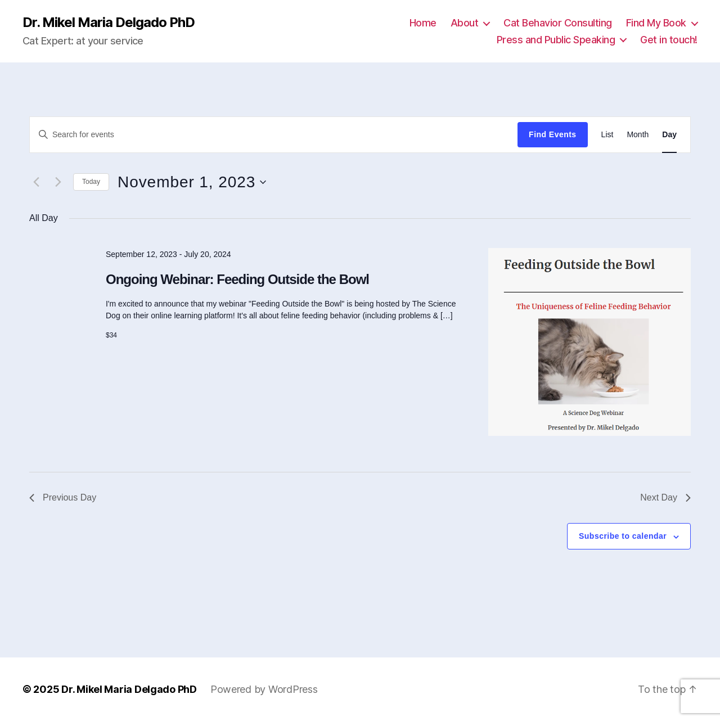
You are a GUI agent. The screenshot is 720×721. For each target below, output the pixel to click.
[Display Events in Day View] (669, 134)
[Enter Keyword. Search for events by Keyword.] (274, 134)
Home (423, 23)
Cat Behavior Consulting (557, 23)
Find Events (552, 134)
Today (91, 182)
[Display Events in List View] (607, 134)
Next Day (665, 497)
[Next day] (58, 182)
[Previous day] (36, 182)
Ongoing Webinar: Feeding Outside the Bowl (237, 279)
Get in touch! (669, 40)
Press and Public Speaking (556, 40)
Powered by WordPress (264, 689)
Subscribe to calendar (623, 535)
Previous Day (62, 497)
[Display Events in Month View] (638, 134)
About (465, 23)
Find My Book (656, 23)
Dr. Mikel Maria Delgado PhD (108, 22)
